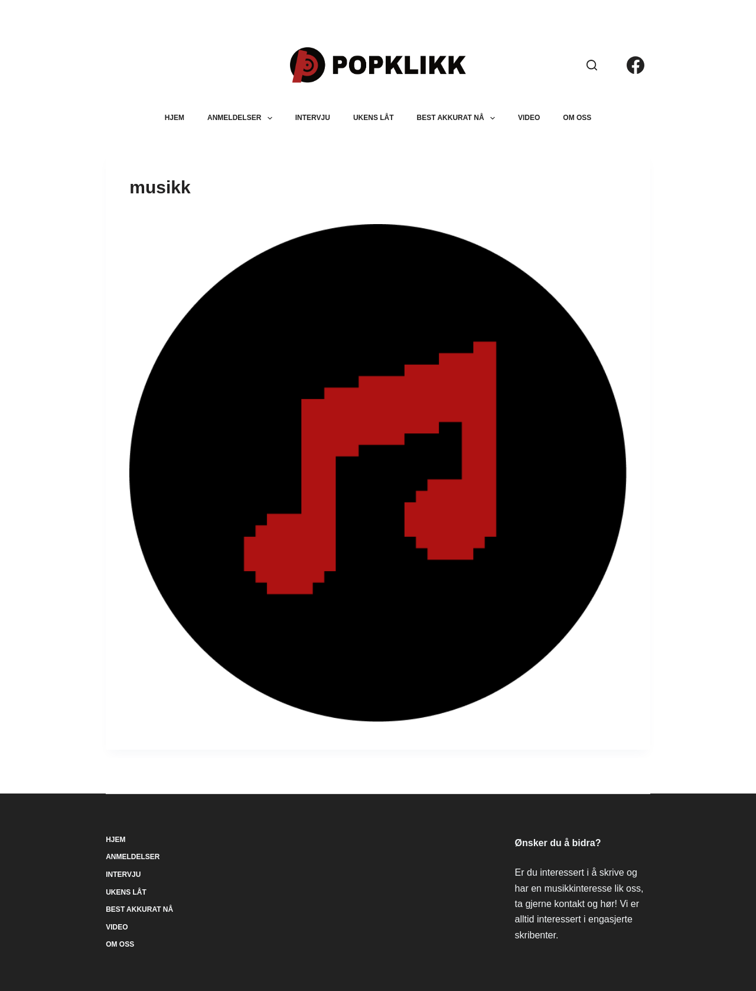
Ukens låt (373, 118)
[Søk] (591, 65)
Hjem (174, 118)
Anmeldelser (242, 118)
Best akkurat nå (458, 118)
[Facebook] (635, 65)
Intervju (312, 118)
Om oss (577, 118)
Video (529, 118)
